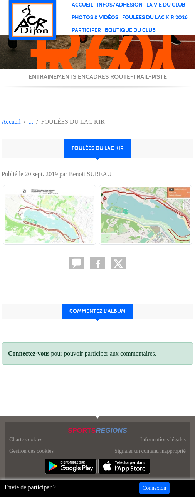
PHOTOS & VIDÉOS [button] (95, 17)
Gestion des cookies (31, 451)
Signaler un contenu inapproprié (150, 451)
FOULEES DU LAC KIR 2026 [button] (155, 17)
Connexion (154, 488)
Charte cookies (25, 439)
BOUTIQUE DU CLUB (130, 30)
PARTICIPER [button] (86, 30)
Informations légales (163, 439)
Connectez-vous (29, 353)
